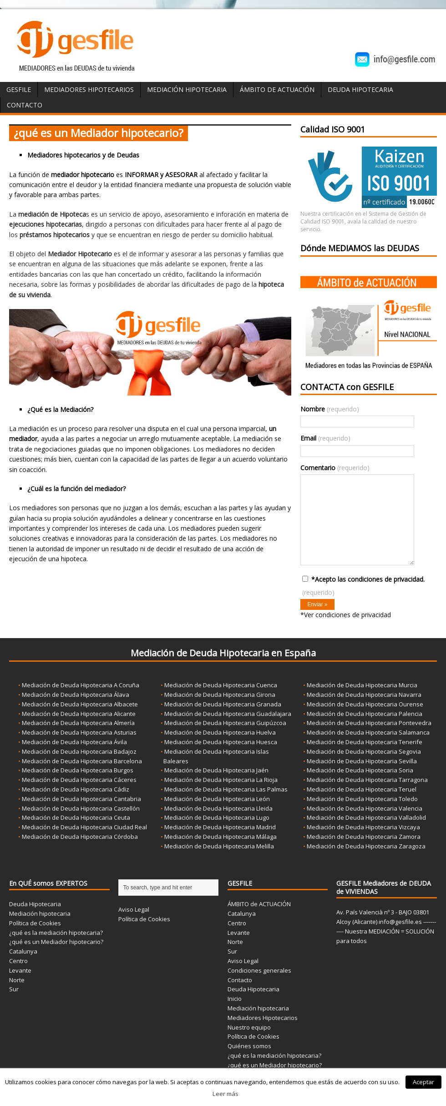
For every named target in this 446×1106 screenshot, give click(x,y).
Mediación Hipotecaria (187, 89)
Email (325, 438)
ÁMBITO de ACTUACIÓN (277, 89)
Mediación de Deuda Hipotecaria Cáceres (79, 780)
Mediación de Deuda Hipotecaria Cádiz (75, 789)
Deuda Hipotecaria (360, 89)
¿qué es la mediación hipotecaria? (56, 932)
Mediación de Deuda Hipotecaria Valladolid (366, 817)
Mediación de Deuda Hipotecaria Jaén (216, 770)
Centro (18, 961)
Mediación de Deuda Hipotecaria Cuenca (220, 685)
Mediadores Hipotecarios (89, 89)
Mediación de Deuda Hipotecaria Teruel (361, 789)
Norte (17, 980)
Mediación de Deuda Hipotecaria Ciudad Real (84, 827)
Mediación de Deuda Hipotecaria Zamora (364, 836)
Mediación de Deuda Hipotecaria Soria (360, 770)
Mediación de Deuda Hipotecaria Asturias (79, 732)
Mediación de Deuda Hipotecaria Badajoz (79, 751)
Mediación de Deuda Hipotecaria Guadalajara (227, 714)
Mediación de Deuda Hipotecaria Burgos (77, 770)
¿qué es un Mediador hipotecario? (56, 942)
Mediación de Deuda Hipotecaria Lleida (218, 808)
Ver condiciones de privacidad (347, 614)
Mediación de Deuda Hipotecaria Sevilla (362, 761)
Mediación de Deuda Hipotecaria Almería (78, 723)
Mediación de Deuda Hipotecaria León (217, 799)
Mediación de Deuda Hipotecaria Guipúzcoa (225, 723)
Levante (20, 970)
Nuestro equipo (249, 1027)
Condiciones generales (259, 970)
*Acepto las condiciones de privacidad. (363, 586)
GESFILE (18, 89)
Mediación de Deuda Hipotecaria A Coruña (80, 685)
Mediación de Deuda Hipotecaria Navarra (364, 694)
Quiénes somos (249, 1046)
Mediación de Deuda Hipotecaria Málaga (220, 836)
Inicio (235, 998)
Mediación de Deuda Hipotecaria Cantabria (81, 799)
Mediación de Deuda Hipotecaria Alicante (79, 714)
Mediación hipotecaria (40, 913)
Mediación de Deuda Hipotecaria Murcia (362, 685)
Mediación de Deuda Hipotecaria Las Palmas (226, 789)
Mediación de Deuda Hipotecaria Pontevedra (369, 723)
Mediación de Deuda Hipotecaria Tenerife (364, 742)
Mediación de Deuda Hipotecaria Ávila (74, 742)
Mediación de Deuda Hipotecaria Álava (75, 694)
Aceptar (423, 1082)
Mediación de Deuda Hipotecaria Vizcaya (363, 827)
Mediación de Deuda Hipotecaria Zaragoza (366, 846)
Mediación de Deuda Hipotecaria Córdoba (80, 836)
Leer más (225, 1094)
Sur (14, 989)
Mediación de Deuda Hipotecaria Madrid (220, 827)
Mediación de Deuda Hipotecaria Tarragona (367, 780)
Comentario (335, 467)
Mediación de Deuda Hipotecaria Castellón (81, 808)
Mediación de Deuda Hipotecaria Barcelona (82, 761)
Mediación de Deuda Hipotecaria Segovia (364, 751)
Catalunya (23, 951)
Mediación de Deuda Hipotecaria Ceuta (76, 817)
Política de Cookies (35, 923)
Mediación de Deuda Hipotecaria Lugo (216, 817)
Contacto (24, 105)
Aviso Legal (133, 909)
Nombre (329, 409)
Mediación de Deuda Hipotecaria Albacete (80, 704)
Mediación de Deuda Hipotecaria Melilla (219, 846)
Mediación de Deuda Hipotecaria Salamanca (368, 732)
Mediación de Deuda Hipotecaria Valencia (364, 808)
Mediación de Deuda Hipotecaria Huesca (220, 742)
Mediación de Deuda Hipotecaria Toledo (362, 799)
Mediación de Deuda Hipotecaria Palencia (364, 714)
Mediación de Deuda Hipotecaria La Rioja (221, 780)
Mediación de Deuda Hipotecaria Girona (219, 694)
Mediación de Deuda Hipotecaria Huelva (220, 732)
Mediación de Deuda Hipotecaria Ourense (365, 704)
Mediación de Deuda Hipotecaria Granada (222, 704)
